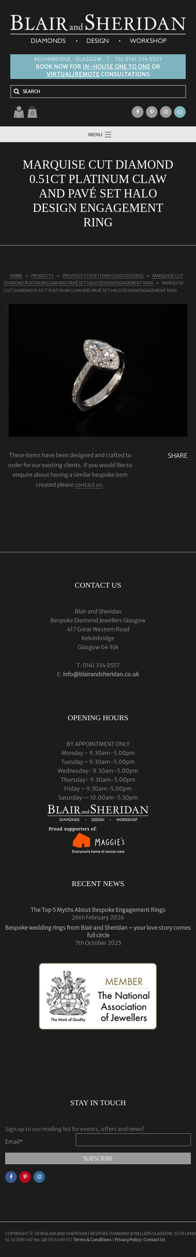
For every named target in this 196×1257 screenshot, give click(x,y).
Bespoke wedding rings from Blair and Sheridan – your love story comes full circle (98, 931)
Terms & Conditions (92, 1239)
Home (16, 275)
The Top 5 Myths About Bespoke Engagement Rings (98, 909)
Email (14, 1141)
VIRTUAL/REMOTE (73, 74)
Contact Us (154, 1239)
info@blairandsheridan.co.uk (101, 674)
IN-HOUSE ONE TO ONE (116, 66)
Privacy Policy (127, 1239)
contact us (88, 484)
